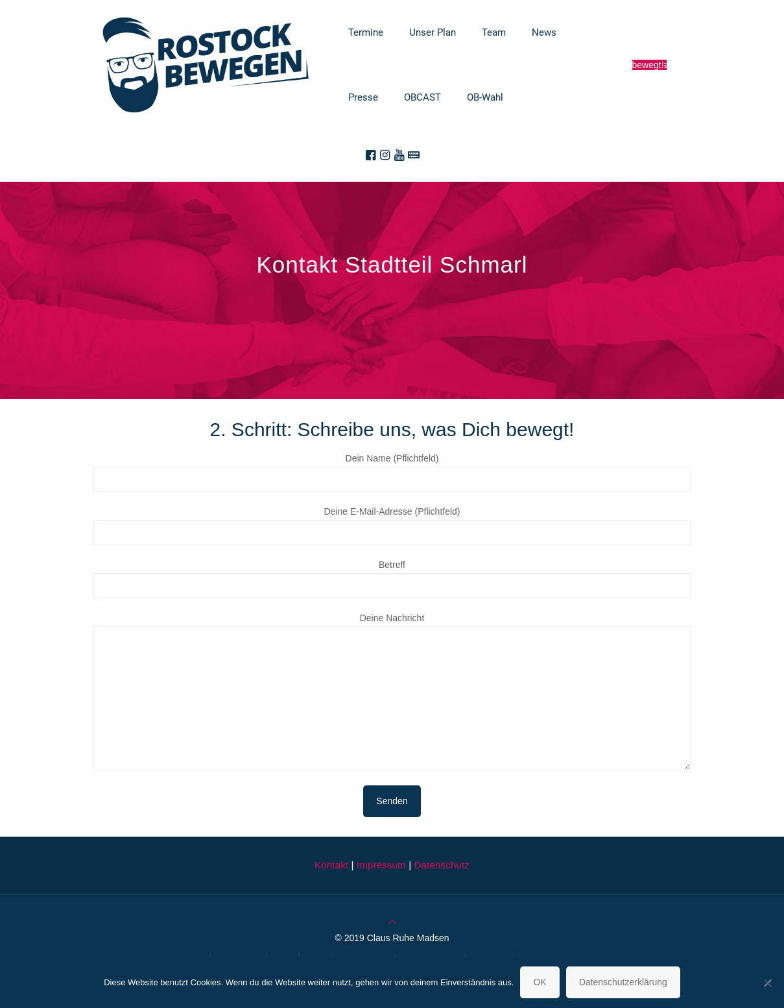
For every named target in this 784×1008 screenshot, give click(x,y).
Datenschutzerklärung (623, 982)
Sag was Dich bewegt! (649, 65)
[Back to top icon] (392, 921)
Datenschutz (441, 864)
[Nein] (767, 982)
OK (539, 982)
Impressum (381, 864)
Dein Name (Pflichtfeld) (392, 472)
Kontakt (331, 864)
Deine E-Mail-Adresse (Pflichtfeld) (392, 525)
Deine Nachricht (392, 691)
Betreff (392, 578)
